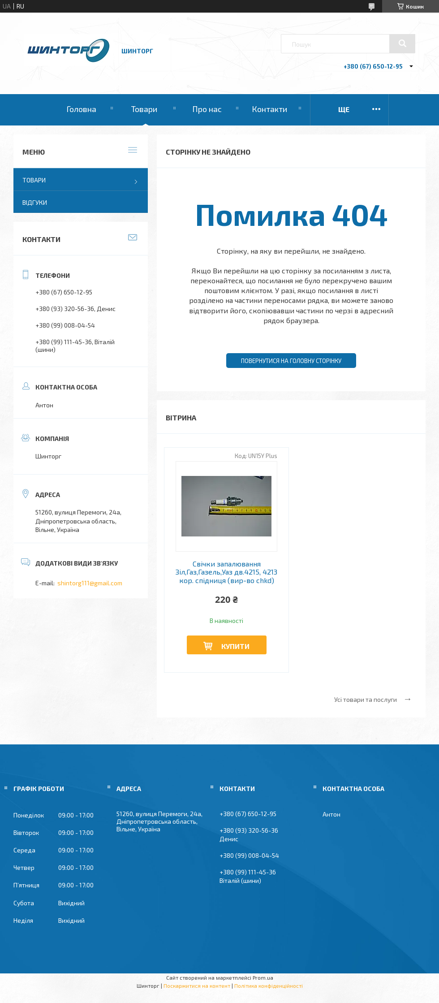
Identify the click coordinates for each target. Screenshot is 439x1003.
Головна (81, 109)
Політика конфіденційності (268, 985)
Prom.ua (263, 977)
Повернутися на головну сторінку (291, 360)
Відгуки (34, 202)
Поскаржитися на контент (197, 985)
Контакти (269, 109)
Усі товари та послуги (365, 699)
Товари (144, 109)
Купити (235, 646)
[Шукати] (402, 43)
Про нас (207, 109)
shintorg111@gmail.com (89, 583)
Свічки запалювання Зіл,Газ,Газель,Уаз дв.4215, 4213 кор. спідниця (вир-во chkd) (226, 572)
